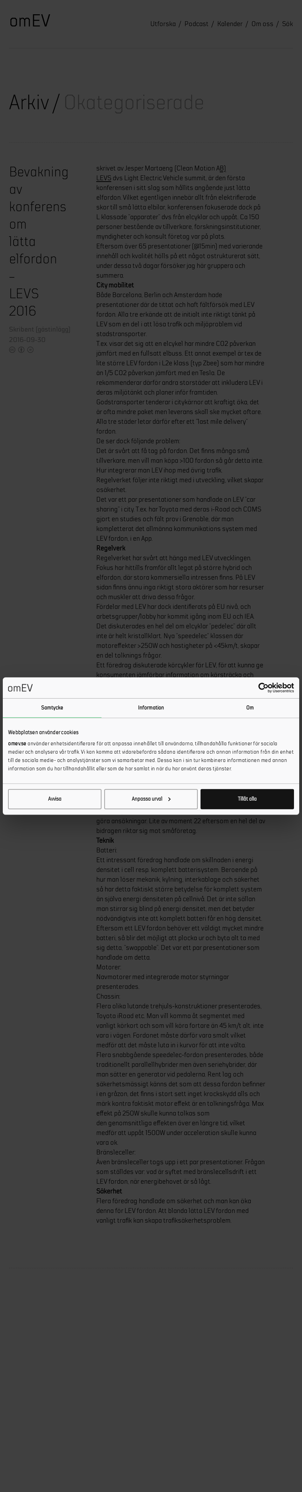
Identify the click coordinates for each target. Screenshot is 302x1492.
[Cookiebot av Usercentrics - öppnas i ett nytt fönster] (263, 688)
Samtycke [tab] (52, 708)
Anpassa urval (151, 799)
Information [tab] (151, 708)
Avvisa (54, 799)
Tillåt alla (247, 799)
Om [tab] (250, 708)
